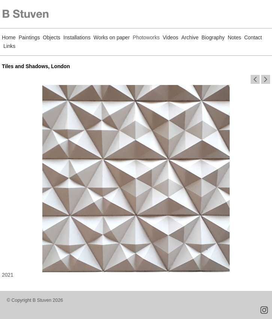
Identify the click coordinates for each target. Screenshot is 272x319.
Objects (51, 37)
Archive (190, 37)
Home (9, 37)
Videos (170, 37)
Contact (253, 37)
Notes (234, 37)
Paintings (29, 37)
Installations (77, 37)
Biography (213, 37)
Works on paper (112, 37)
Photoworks (146, 37)
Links (9, 46)
